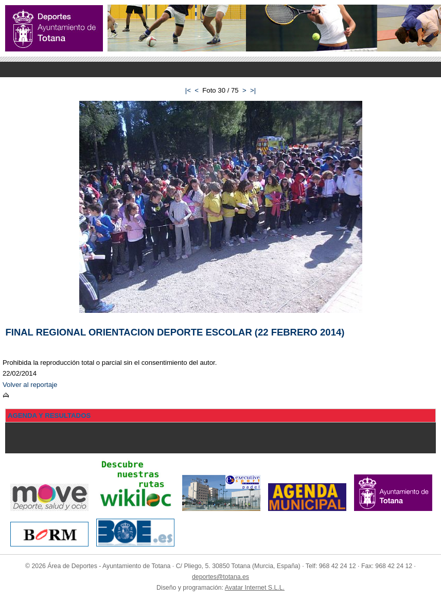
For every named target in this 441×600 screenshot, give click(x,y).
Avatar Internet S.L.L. (255, 587)
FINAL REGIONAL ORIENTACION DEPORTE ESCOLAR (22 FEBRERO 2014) (175, 332)
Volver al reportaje (30, 385)
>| (253, 90)
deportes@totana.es (220, 576)
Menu (220, 69)
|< (188, 90)
